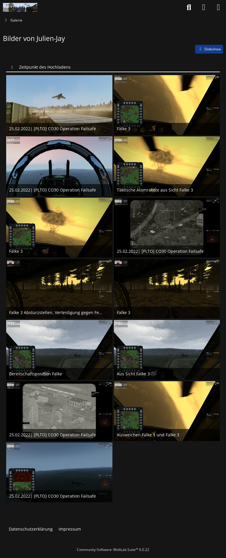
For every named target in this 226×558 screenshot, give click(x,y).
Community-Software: (113, 549)
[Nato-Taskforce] (20, 7)
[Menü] (218, 7)
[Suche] (189, 7)
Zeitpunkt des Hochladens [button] (45, 67)
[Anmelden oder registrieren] (204, 7)
